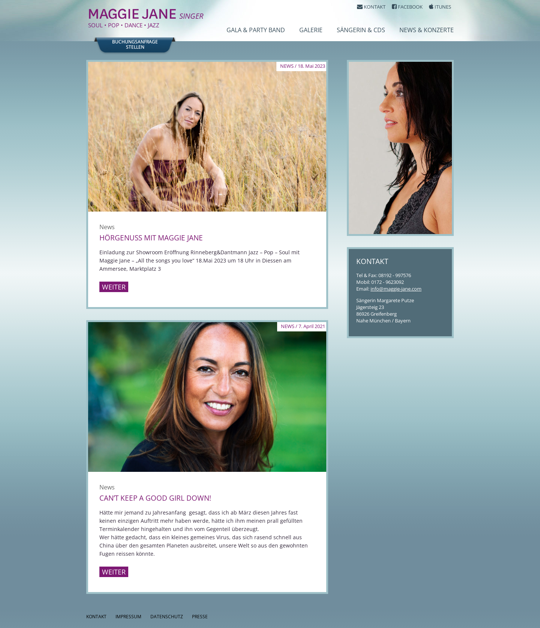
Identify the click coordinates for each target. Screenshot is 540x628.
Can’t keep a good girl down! (155, 498)
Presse (200, 616)
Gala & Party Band (255, 30)
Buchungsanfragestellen (135, 44)
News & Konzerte (426, 30)
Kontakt (96, 616)
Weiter (114, 286)
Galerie (310, 30)
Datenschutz (166, 616)
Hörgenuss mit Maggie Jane (151, 238)
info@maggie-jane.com (396, 288)
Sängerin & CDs (361, 30)
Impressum (128, 616)
